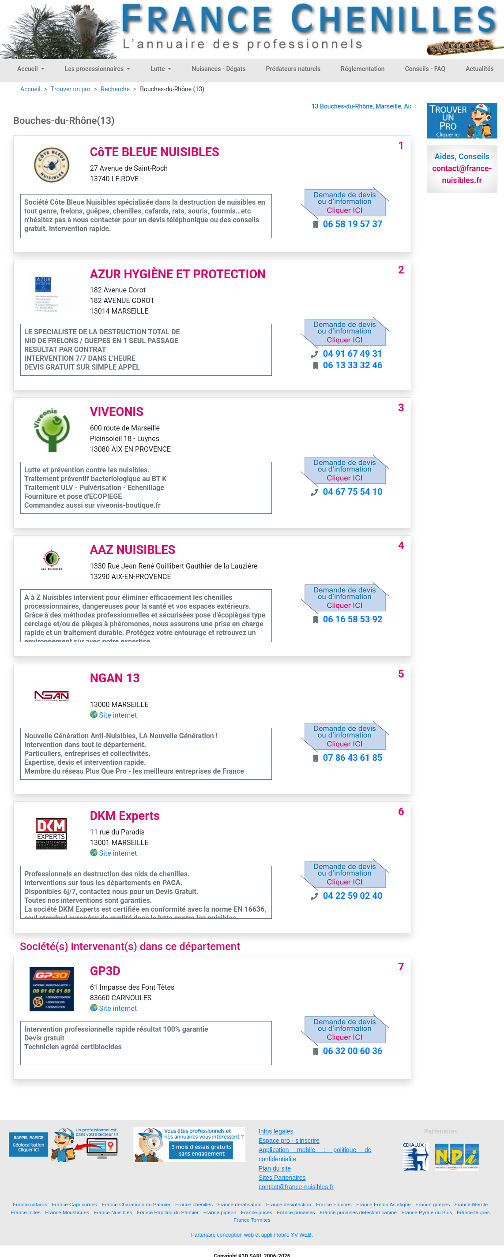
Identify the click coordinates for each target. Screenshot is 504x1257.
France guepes (432, 1204)
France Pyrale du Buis (426, 1212)
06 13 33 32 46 (353, 365)
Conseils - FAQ (425, 68)
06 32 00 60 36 (353, 1051)
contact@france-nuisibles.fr (296, 1186)
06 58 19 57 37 (353, 224)
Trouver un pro (70, 89)
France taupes (473, 1212)
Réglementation (362, 68)
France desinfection (288, 1204)
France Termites (252, 1220)
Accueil (28, 68)
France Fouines (334, 1204)
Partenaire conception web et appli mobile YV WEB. (252, 1235)
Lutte (158, 68)
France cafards (30, 1204)
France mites (26, 1212)
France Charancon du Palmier (136, 1204)
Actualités (479, 68)
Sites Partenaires (282, 1177)
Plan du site (275, 1168)
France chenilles (194, 1204)
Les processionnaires (95, 68)
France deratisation (240, 1204)
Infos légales (276, 1131)
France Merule (471, 1204)
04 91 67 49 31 (353, 353)
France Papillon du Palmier (168, 1212)
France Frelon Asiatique (383, 1204)
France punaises (296, 1212)
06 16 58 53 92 (353, 619)
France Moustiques (67, 1212)
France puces (256, 1212)
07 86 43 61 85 (353, 757)
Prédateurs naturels (293, 68)
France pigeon (220, 1212)
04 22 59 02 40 (353, 895)
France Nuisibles (113, 1212)
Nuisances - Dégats (218, 68)
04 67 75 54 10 (353, 491)
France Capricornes (74, 1204)
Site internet (118, 715)
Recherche (115, 89)
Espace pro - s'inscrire (289, 1140)
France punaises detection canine (358, 1212)
